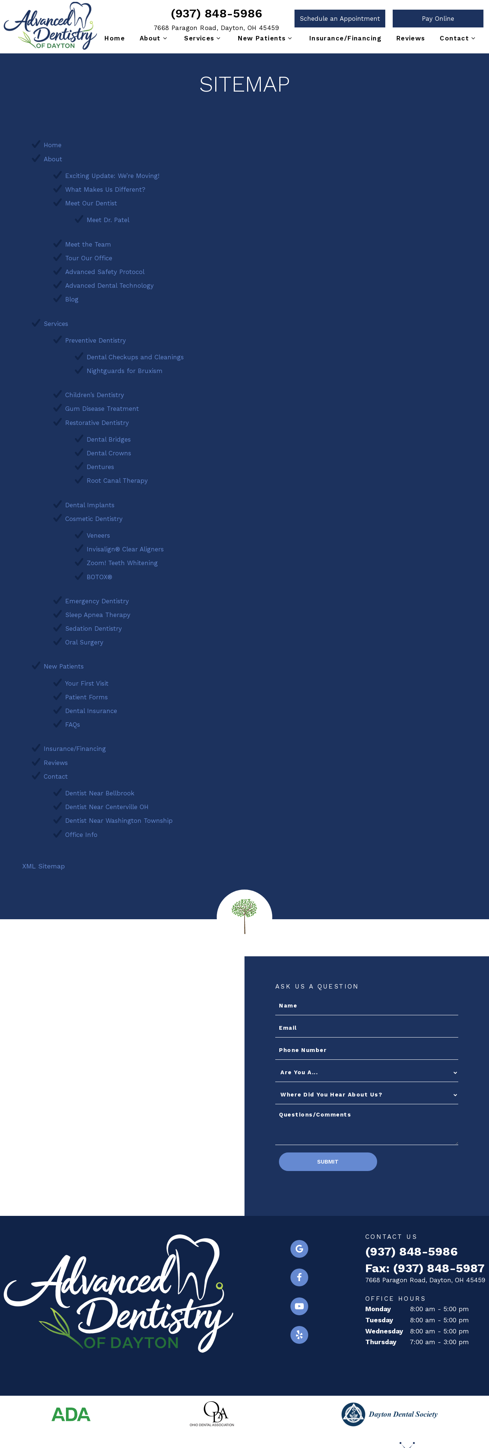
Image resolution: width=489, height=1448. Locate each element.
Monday (378, 1306)
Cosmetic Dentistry (94, 516)
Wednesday (384, 1329)
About (155, 38)
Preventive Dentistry (95, 338)
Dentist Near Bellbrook (99, 791)
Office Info (81, 832)
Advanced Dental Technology (109, 283)
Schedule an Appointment (340, 18)
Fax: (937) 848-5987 (425, 1266)
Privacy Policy (252, 1428)
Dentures (100, 464)
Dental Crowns (109, 451)
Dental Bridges (109, 437)
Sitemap (209, 1428)
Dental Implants (89, 503)
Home (114, 38)
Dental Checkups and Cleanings (135, 355)
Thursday (380, 1340)
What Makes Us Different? (105, 187)
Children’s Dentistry (94, 392)
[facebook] (299, 1275)
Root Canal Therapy (117, 478)
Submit (326, 1159)
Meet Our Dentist (91, 201)
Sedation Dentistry (93, 626)
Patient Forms (86, 695)
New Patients (266, 38)
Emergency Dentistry (97, 599)
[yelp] (299, 1333)
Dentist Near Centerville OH (107, 804)
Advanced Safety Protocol (104, 269)
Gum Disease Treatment (102, 406)
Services (203, 38)
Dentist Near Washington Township (119, 818)
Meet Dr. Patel (108, 217)
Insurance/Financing (345, 38)
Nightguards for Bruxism (125, 368)
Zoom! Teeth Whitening (122, 560)
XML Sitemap (43, 864)
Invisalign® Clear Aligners (125, 547)
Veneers (98, 533)
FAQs (72, 722)
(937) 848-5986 (216, 13)
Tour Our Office (88, 256)
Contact (459, 38)
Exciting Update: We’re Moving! (112, 173)
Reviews (410, 38)
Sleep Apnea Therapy (97, 612)
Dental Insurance (91, 708)
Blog (72, 297)
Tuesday (379, 1318)
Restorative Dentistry (97, 420)
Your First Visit (87, 681)
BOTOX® (99, 574)
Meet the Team (88, 242)
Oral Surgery (84, 640)
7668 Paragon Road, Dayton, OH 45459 (216, 27)
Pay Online (438, 18)
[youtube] (299, 1304)
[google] (299, 1247)
